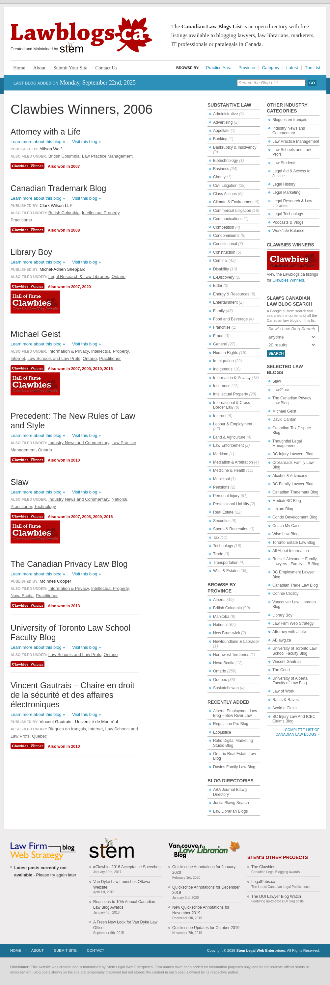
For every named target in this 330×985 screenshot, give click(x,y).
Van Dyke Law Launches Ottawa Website (121, 884)
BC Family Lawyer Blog (293, 484)
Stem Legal (72, 47)
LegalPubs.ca (263, 881)
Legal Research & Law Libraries (78, 276)
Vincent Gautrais (287, 661)
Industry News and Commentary (288, 130)
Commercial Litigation (232, 210)
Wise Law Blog (285, 534)
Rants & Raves (285, 699)
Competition (223, 227)
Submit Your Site (70, 67)
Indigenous (223, 369)
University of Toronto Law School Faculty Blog (294, 650)
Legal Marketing (286, 192)
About (39, 67)
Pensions (221, 487)
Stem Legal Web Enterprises (260, 950)
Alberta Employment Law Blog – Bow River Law (235, 713)
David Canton (284, 419)
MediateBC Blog (286, 500)
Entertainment (225, 302)
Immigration (223, 361)
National (220, 624)
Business (221, 168)
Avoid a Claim (284, 708)
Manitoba (221, 616)
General (220, 344)
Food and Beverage (230, 319)
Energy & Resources (231, 294)
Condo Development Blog (294, 517)
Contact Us (106, 67)
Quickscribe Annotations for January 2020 (203, 870)
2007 (75, 166)
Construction (224, 252)
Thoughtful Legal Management (287, 443)
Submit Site (65, 950)
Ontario (219, 671)
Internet (220, 416)
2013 (75, 606)
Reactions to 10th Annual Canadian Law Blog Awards (124, 904)
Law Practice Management (295, 141)
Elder (217, 285)
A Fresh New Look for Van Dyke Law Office (125, 925)
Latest (292, 67)
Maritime (220, 454)
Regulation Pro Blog (230, 723)
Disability (221, 269)
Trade (218, 554)
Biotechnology (225, 160)
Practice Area (219, 67)
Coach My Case (286, 525)
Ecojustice (222, 732)
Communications (227, 218)
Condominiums (226, 235)
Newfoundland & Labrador (236, 641)
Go (312, 83)
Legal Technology (287, 214)
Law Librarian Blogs (230, 811)
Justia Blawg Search (231, 802)
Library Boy (282, 615)
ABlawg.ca (281, 640)
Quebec (220, 679)
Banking (220, 139)
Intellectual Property (230, 394)
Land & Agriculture (229, 437)
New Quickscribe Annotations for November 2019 (200, 910)
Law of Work (283, 691)
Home (19, 67)
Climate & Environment (233, 202)
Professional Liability (231, 504)
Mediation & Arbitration (233, 462)
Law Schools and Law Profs (53, 358)
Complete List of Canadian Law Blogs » (297, 732)
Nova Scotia (223, 663)
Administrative (225, 114)
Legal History (283, 184)
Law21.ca (280, 390)
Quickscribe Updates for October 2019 (205, 927)
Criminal (220, 260)
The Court (281, 670)
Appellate (221, 130)
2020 (86, 287)
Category (271, 67)
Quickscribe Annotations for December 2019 (206, 890)
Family (219, 311)
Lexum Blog (282, 509)
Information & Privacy (232, 377)
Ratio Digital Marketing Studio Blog (233, 742)
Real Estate (223, 512)
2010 (97, 368)
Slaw (276, 381)
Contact (95, 950)
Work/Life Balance (288, 230)
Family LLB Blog (304, 564)
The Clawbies (263, 867)
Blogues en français (289, 119)
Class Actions (225, 193)
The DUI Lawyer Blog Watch (276, 896)
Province (246, 67)
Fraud (218, 336)
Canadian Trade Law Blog (295, 585)
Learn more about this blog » (38, 141)
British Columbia (227, 608)
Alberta (219, 599)
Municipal (221, 479)
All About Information (290, 550)
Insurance (222, 386)
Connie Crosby (285, 593)
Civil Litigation (225, 185)
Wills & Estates (226, 570)
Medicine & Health (229, 470)
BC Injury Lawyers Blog (293, 454)
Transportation (225, 562)
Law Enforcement (228, 445)
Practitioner (21, 219)
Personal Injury (226, 495)
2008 (75, 230)
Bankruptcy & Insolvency (234, 147)
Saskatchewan (226, 688)
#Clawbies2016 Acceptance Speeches (126, 867)
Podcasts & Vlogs (287, 222)
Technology (223, 545)
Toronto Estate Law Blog (293, 542)
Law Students (284, 163)
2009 (86, 368)
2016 (108, 368)
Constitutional (225, 243)
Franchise (222, 327)
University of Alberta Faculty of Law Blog (290, 680)
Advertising (223, 122)
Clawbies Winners (288, 280)
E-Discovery (223, 277)
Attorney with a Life (289, 631)
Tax (216, 537)
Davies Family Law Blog (234, 767)
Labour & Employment (232, 424)
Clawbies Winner (28, 166)
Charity (219, 177)
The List (312, 67)
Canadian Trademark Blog (295, 492)
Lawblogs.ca (81, 35)
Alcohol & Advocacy (289, 475)
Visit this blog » (86, 141)
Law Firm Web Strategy (293, 623)
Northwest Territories (231, 654)
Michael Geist (284, 411)
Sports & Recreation (230, 529)
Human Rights (225, 352)
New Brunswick (226, 633)
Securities (222, 520)
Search (276, 353)
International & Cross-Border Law (232, 405)
